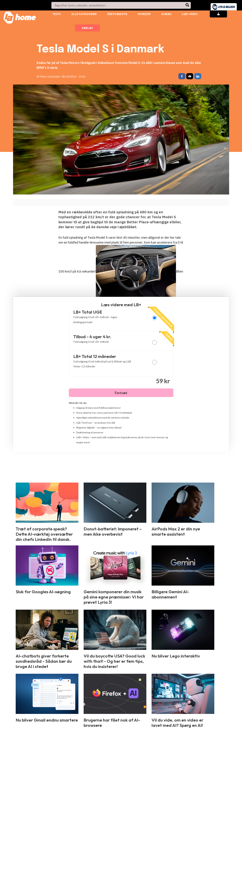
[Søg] (188, 5)
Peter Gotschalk (50, 76)
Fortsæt (121, 393)
